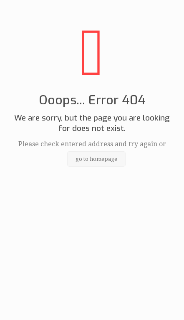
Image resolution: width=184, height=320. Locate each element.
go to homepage (96, 159)
